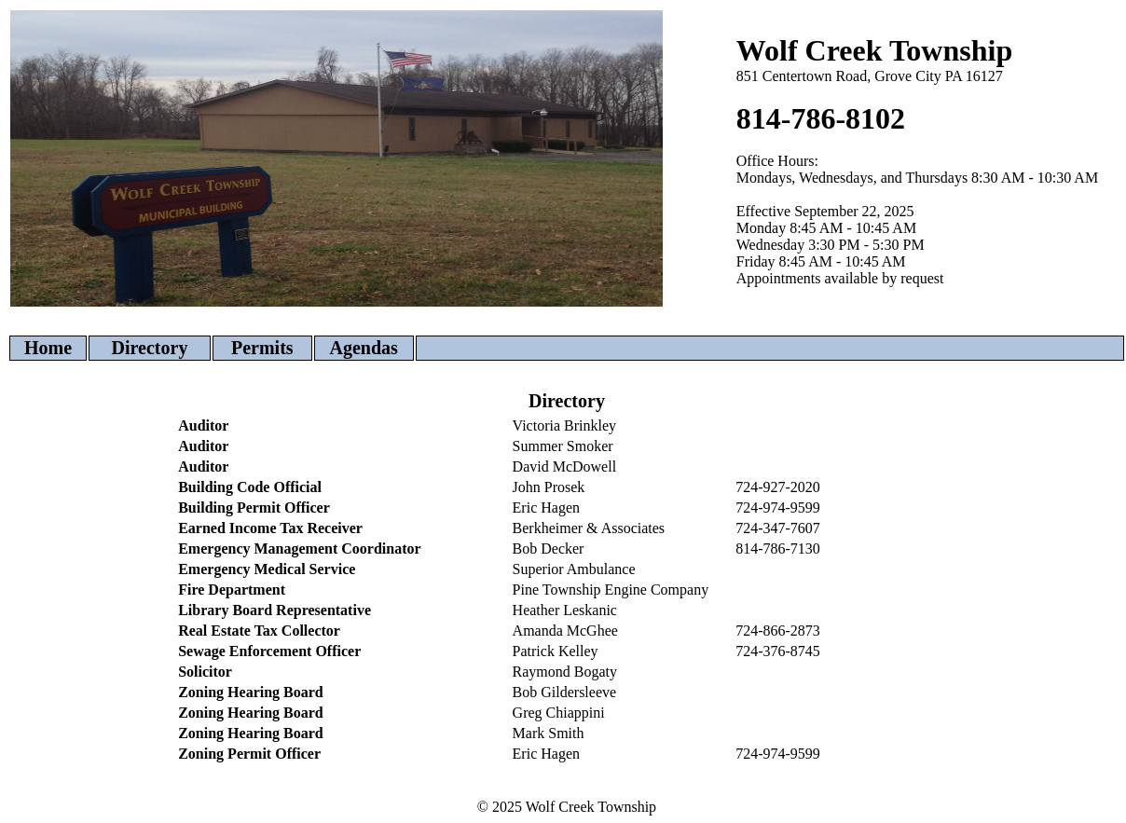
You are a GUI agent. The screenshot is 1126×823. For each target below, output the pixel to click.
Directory (150, 347)
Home (48, 347)
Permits (262, 347)
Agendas (364, 347)
